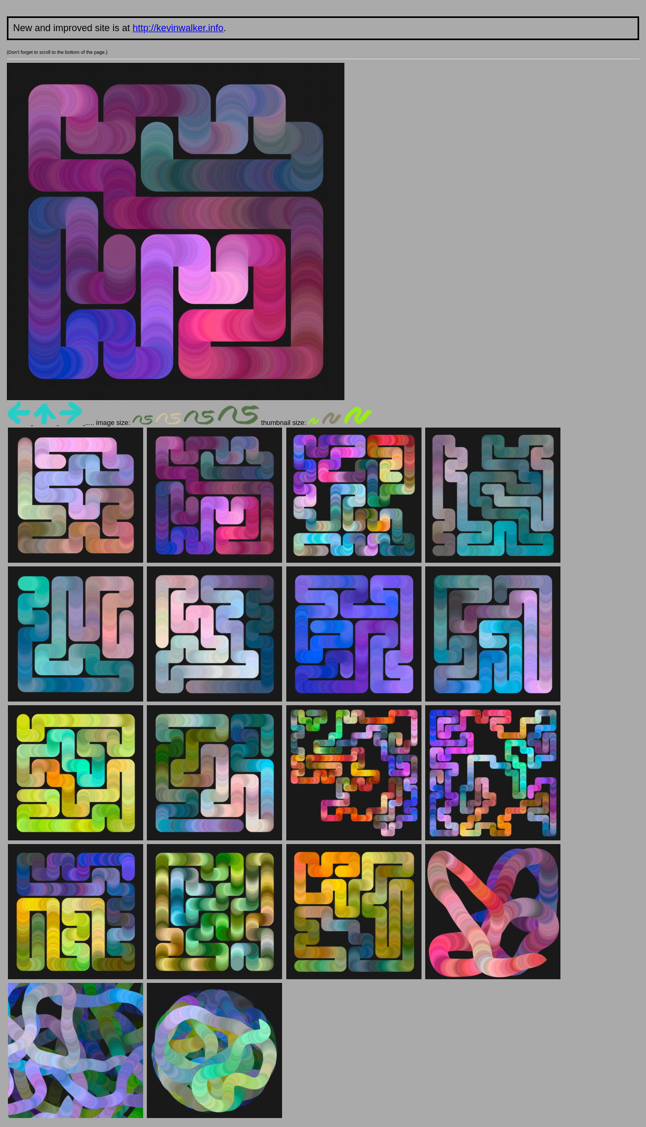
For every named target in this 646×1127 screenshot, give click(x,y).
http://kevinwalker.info (178, 28)
